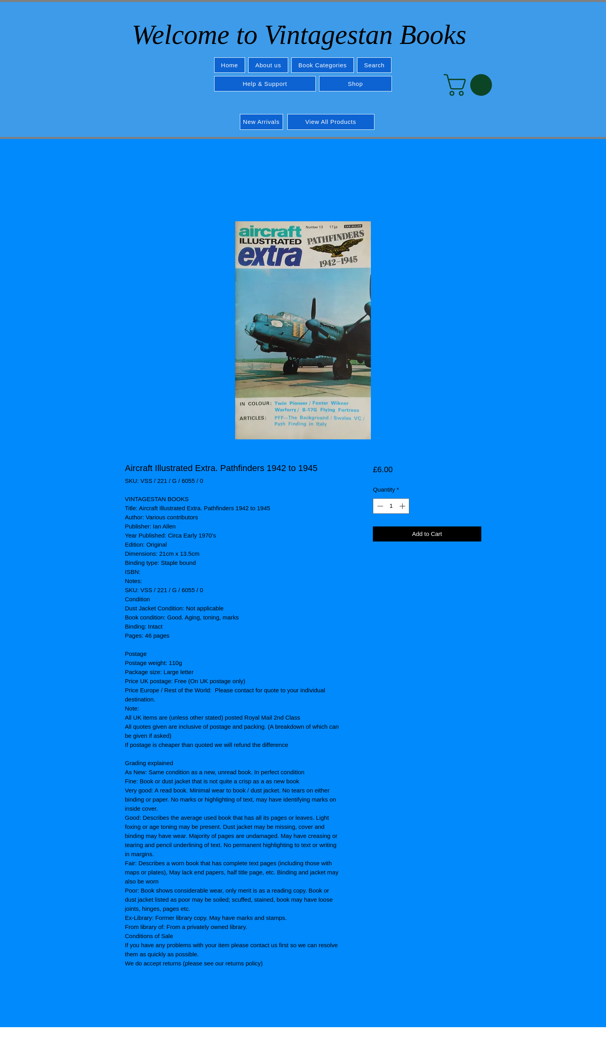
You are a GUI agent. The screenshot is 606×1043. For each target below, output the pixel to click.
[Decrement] (379, 506)
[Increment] (403, 506)
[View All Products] (330, 122)
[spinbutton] (391, 506)
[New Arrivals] (261, 122)
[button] (322, 65)
